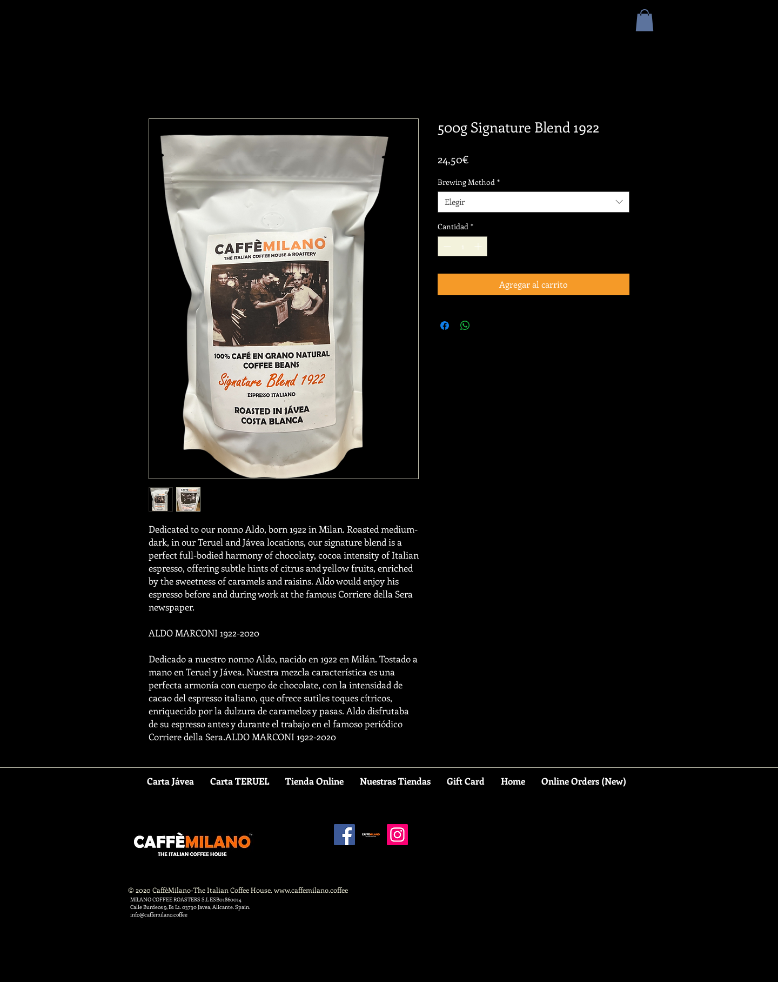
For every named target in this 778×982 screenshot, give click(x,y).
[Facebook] (344, 834)
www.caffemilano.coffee (311, 889)
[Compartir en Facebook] (444, 325)
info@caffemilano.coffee (158, 914)
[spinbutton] (462, 246)
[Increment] (479, 246)
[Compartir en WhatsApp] (465, 325)
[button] (644, 20)
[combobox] (533, 202)
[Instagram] (397, 834)
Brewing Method (469, 182)
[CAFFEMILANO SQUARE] (370, 834)
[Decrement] (446, 246)
